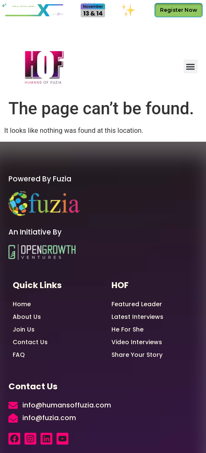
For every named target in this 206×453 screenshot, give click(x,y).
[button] (191, 66)
